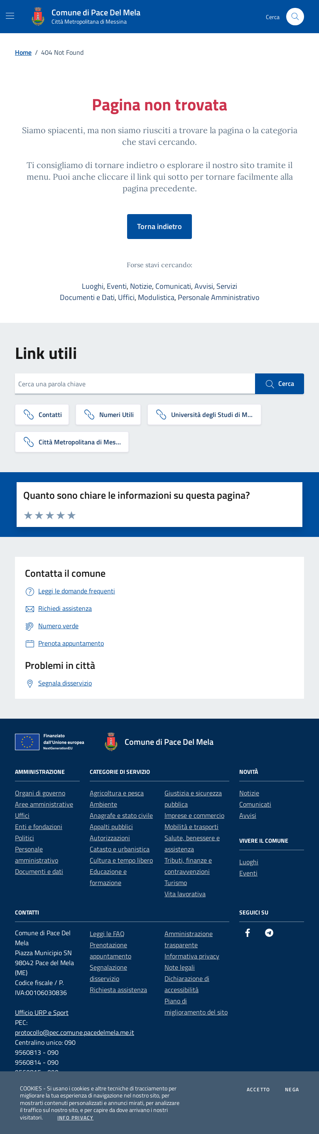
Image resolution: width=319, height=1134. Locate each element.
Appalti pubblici (111, 827)
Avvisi (203, 286)
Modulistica (156, 297)
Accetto (258, 1089)
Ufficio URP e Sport (42, 1012)
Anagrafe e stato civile (121, 815)
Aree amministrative (44, 804)
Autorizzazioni (110, 838)
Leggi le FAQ (107, 934)
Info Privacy (75, 1117)
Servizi (226, 286)
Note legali (179, 967)
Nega (292, 1089)
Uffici (126, 297)
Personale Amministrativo (219, 297)
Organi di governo (40, 793)
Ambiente (103, 804)
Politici (24, 838)
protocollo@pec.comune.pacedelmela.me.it (74, 1032)
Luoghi (92, 286)
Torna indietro (159, 226)
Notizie (141, 286)
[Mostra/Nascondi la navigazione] (10, 16)
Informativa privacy (191, 956)
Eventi (117, 286)
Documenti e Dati (87, 297)
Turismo (175, 883)
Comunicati (173, 286)
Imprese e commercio (194, 815)
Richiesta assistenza (118, 990)
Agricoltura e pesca (117, 793)
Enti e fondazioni (38, 827)
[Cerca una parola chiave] (135, 383)
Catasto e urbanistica (120, 849)
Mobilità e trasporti (191, 827)
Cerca (279, 383)
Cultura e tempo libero (121, 860)
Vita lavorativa (185, 894)
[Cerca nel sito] (295, 17)
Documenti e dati (39, 871)
